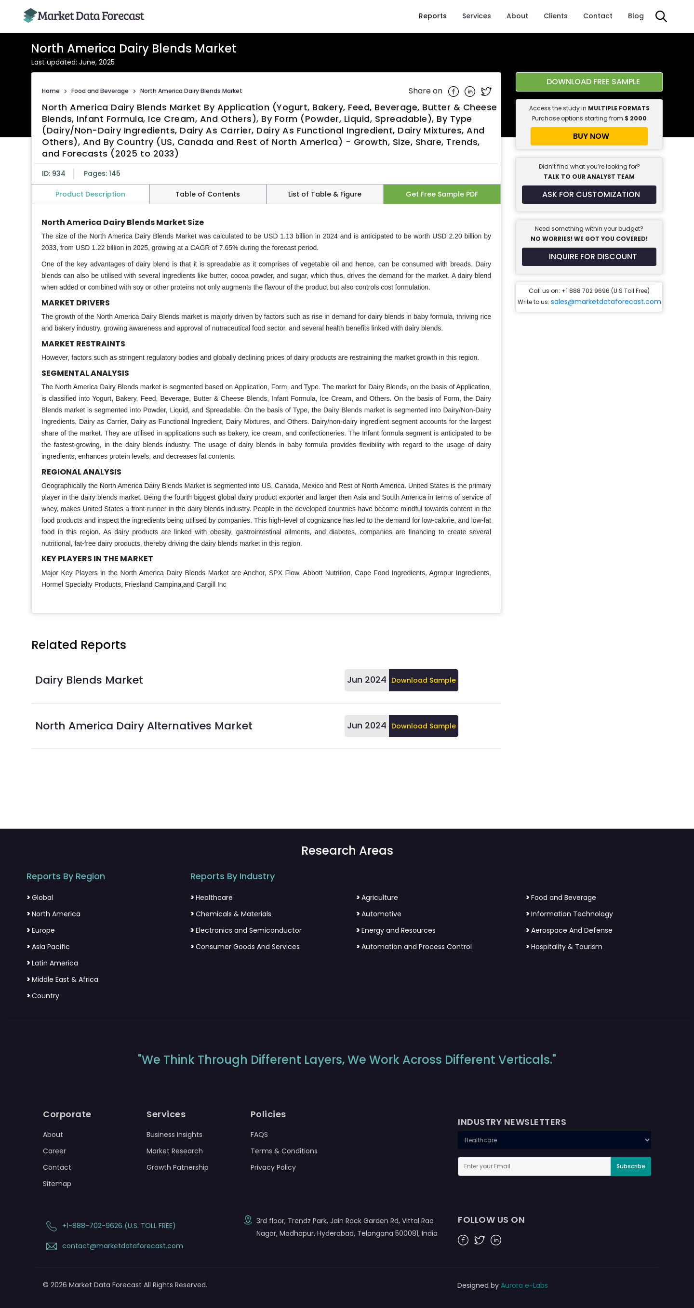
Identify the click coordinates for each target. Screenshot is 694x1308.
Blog (636, 16)
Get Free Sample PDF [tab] (442, 194)
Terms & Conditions (284, 1151)
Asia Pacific (48, 946)
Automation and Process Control (414, 946)
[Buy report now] (589, 136)
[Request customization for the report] (589, 194)
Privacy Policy (273, 1167)
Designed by (502, 1285)
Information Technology (569, 914)
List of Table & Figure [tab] (324, 194)
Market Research (175, 1151)
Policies (268, 1114)
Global (40, 897)
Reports (433, 16)
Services (476, 16)
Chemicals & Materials (230, 914)
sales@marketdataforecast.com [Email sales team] (606, 301)
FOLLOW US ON (491, 1220)
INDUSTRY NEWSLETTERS (512, 1122)
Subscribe (630, 1166)
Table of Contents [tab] (207, 194)
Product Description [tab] (90, 194)
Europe (41, 930)
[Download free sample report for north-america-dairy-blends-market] (589, 82)
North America (53, 914)
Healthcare (211, 897)
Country (43, 996)
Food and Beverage (100, 91)
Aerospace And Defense (569, 930)
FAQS (259, 1134)
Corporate (67, 1114)
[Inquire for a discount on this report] (589, 257)
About (517, 16)
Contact (598, 16)
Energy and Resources (396, 930)
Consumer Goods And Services (245, 946)
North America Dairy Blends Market (191, 91)
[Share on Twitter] (486, 91)
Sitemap (57, 1184)
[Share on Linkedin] (471, 91)
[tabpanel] (266, 404)
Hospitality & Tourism (564, 946)
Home (51, 91)
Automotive (378, 914)
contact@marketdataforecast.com (113, 1246)
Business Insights (174, 1134)
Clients (556, 16)
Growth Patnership (178, 1167)
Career (54, 1151)
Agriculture (377, 897)
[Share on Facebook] (454, 91)
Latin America (52, 963)
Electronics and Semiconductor (246, 930)
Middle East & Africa (62, 979)
